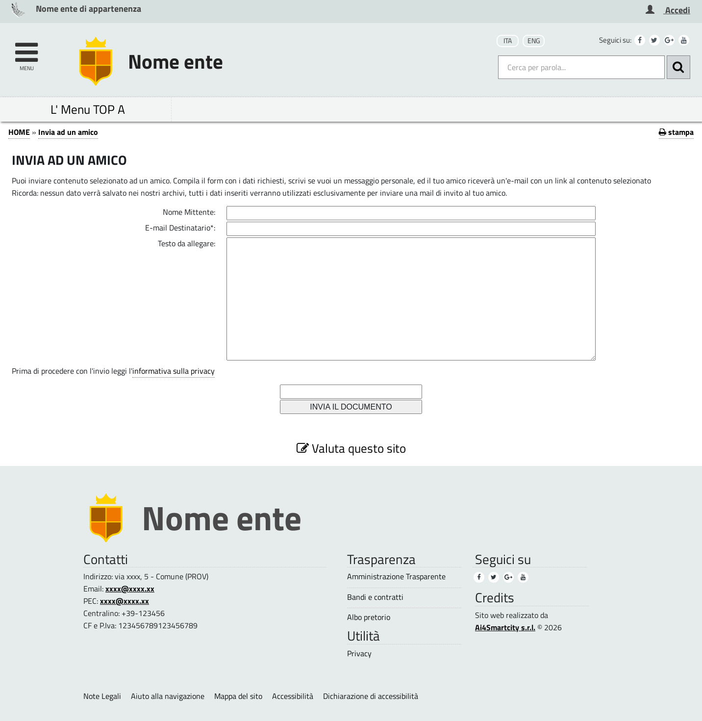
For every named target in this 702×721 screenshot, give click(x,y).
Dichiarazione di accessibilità (370, 696)
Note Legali (102, 696)
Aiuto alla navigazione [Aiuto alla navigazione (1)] (167, 696)
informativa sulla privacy (173, 371)
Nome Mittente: (189, 212)
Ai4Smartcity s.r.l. (505, 627)
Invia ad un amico (68, 132)
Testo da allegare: (186, 243)
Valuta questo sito (351, 448)
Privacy (359, 653)
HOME (19, 132)
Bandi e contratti (375, 597)
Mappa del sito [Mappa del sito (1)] (238, 696)
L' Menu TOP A (87, 109)
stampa (676, 132)
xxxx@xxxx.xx (129, 588)
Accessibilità (292, 696)
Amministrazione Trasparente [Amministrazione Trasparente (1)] (396, 576)
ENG (533, 40)
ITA (507, 40)
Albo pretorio (368, 617)
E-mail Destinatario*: (180, 227)
